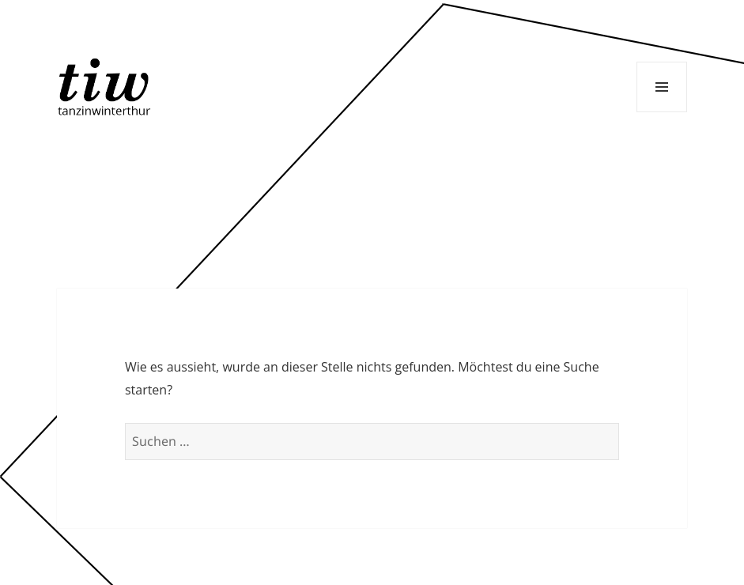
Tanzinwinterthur (106, 86)
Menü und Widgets (661, 87)
